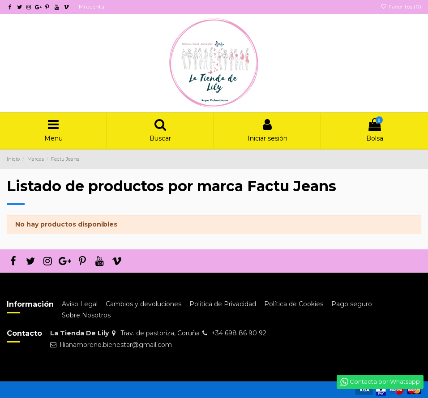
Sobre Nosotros (86, 315)
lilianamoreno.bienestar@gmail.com (116, 345)
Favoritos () (401, 6)
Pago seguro (351, 304)
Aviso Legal (80, 304)
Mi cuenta (91, 6)
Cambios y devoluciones (143, 304)
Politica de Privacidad (222, 304)
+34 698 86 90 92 (238, 333)
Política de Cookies (293, 304)
